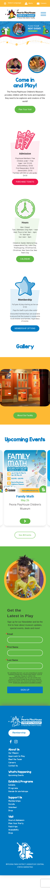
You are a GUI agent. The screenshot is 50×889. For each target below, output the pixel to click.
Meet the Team (15, 759)
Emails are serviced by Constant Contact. (27, 682)
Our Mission (13, 753)
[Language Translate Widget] (16, 2)
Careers (41, 3)
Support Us (15, 797)
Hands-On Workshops (18, 791)
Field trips (12, 827)
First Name (12, 647)
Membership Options (25, 328)
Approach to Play (16, 756)
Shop (10, 810)
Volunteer (12, 807)
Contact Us (13, 766)
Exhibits (11, 785)
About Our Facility (25, 415)
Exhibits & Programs (20, 781)
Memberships (14, 801)
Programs (13, 788)
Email (10, 634)
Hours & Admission (16, 820)
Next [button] (47, 31)
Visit (10, 816)
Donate (11, 804)
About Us (13, 749)
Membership (19, 732)
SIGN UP (25, 690)
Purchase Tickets (25, 182)
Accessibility (13, 830)
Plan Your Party (16, 823)
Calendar (25, 259)
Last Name (12, 660)
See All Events (25, 535)
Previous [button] (3, 31)
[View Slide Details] (25, 32)
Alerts (29, 3)
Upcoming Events (16, 775)
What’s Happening (19, 771)
